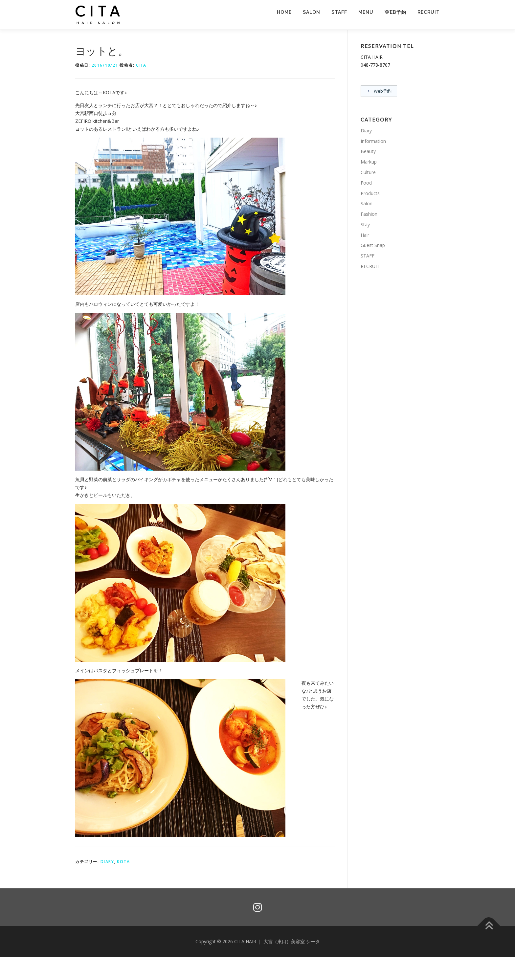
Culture (368, 172)
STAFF (339, 12)
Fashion (369, 214)
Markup (369, 162)
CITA (141, 65)
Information (373, 141)
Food (366, 183)
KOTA (123, 861)
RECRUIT (428, 12)
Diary (107, 861)
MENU (365, 12)
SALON (311, 12)
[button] (98, 15)
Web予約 (395, 12)
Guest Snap (373, 245)
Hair (365, 235)
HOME (284, 12)
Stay (365, 225)
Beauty (368, 151)
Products (370, 193)
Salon (366, 204)
